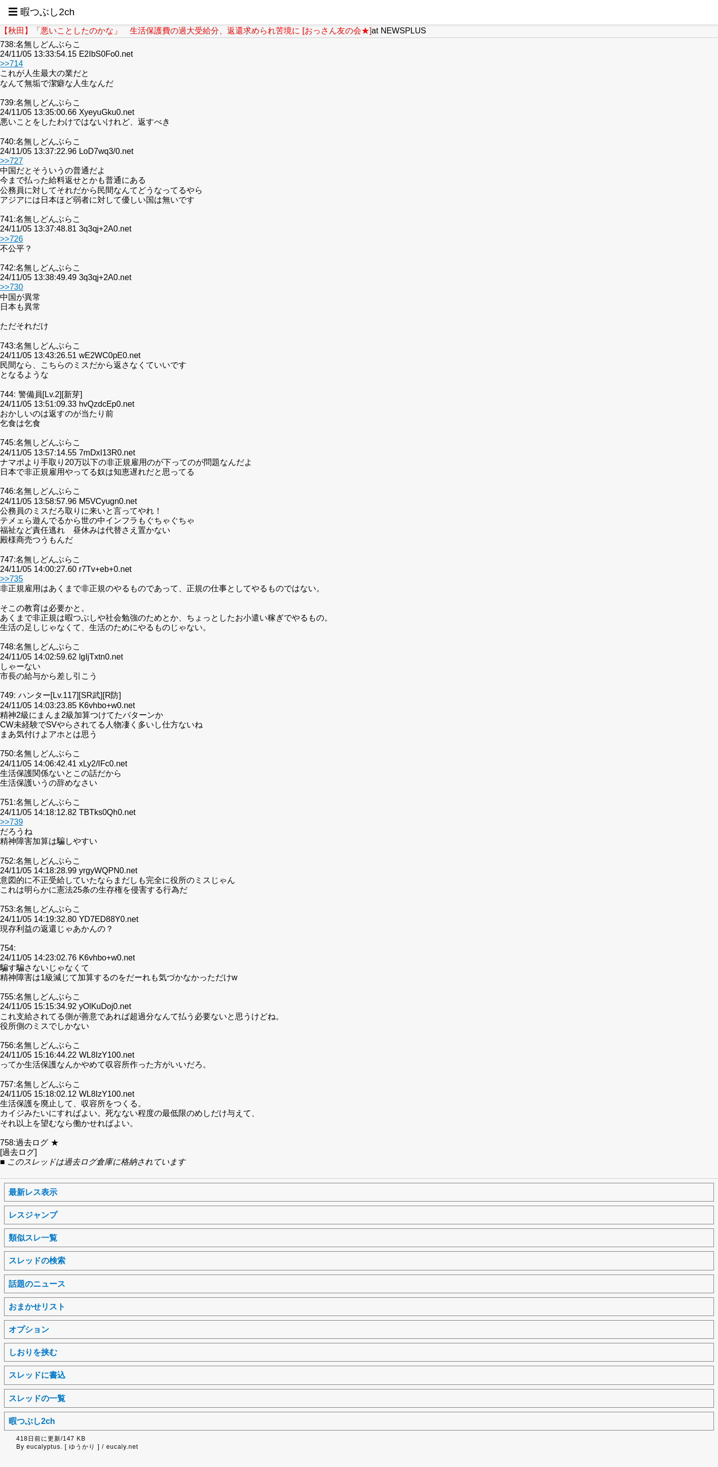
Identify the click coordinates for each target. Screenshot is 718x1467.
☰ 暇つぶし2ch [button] (41, 12)
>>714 (11, 63)
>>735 (11, 578)
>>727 (11, 161)
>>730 (11, 287)
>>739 (11, 822)
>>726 (11, 239)
